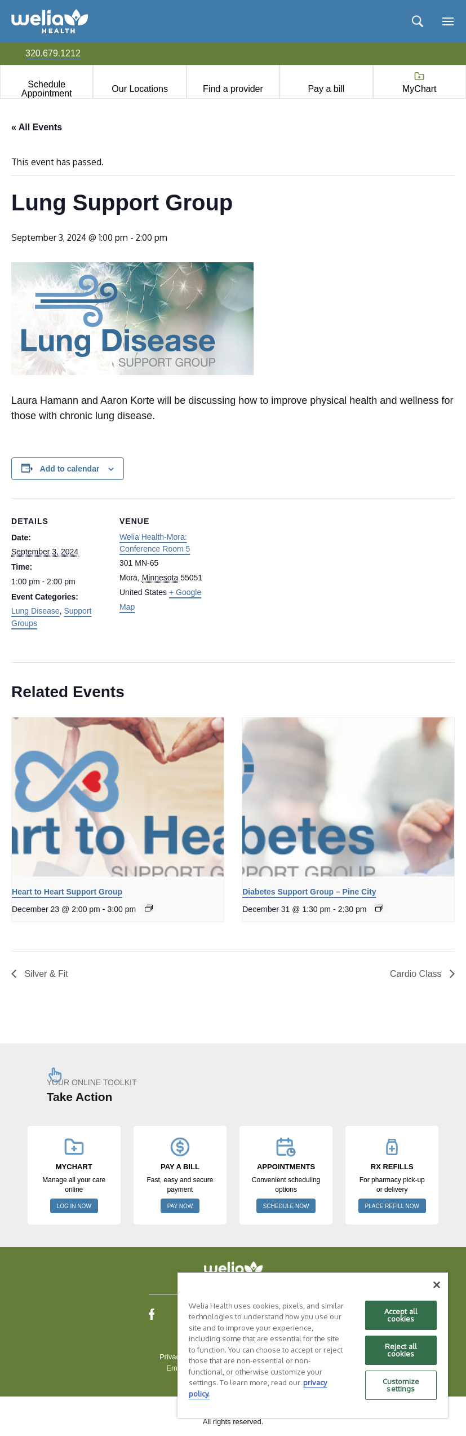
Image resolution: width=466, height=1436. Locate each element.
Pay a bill (326, 89)
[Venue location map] (287, 576)
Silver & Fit (45, 974)
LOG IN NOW (74, 1206)
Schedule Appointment (46, 89)
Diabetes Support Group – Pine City (309, 891)
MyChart (419, 89)
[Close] (436, 1284)
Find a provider (233, 89)
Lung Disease (35, 610)
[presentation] (118, 796)
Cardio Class (417, 974)
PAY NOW (180, 1206)
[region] (312, 1344)
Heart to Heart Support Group (67, 891)
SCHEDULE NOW (286, 1206)
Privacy (171, 1357)
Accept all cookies (401, 1315)
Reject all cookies (401, 1350)
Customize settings (401, 1385)
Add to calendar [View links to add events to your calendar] (70, 468)
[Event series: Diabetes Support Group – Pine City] (379, 908)
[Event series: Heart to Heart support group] (149, 908)
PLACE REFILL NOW (392, 1206)
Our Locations (140, 89)
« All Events (36, 127)
